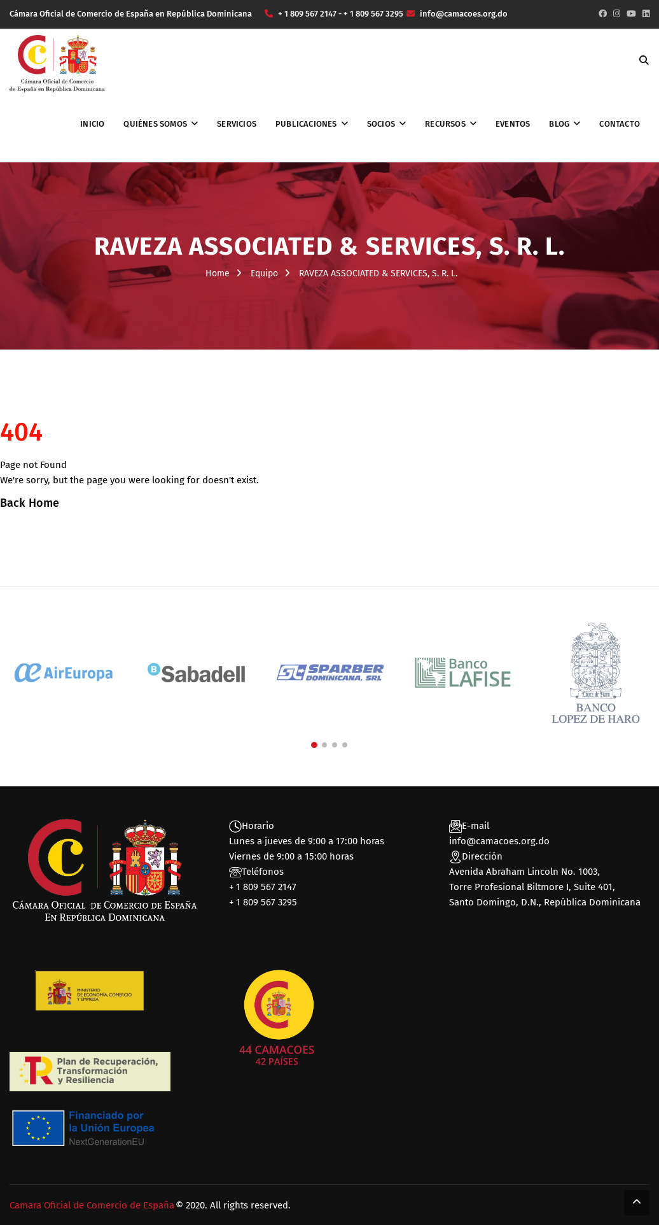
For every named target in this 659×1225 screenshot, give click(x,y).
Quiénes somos (155, 124)
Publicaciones (306, 124)
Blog (559, 124)
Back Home (29, 503)
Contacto (619, 124)
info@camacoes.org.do (499, 841)
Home (217, 273)
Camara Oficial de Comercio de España (92, 1205)
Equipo (264, 273)
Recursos (445, 124)
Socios (381, 124)
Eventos (513, 124)
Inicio (92, 124)
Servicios (236, 124)
